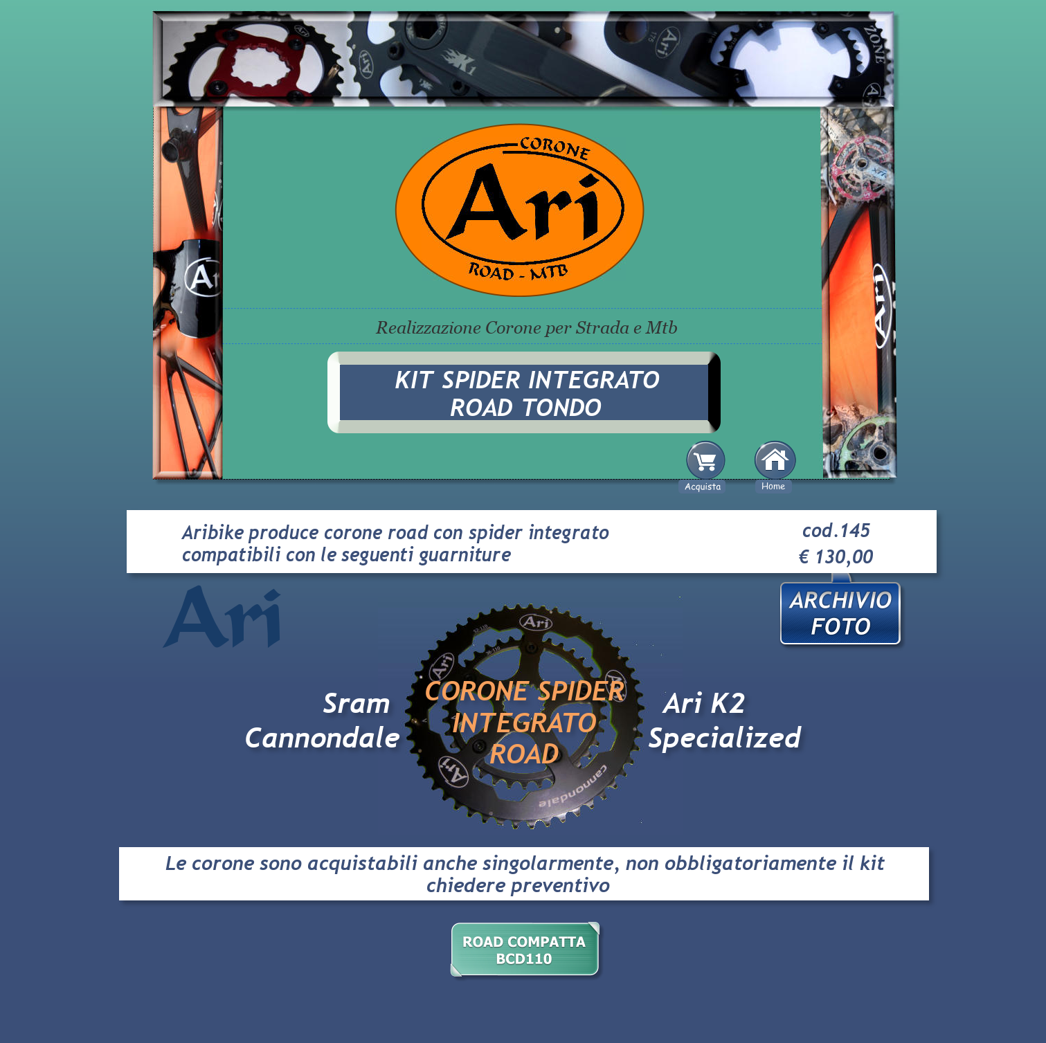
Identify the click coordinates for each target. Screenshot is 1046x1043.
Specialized (724, 737)
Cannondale (322, 737)
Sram (356, 703)
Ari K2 (704, 703)
